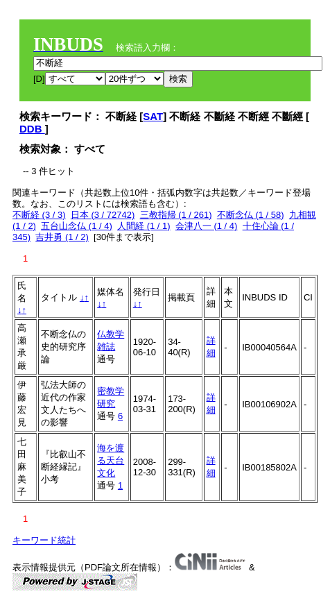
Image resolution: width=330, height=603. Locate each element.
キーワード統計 (44, 540)
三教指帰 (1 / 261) (176, 215)
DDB (32, 129)
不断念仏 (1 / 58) (250, 215)
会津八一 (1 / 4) (206, 226)
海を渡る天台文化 (110, 460)
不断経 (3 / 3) (39, 215)
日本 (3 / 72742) (103, 215)
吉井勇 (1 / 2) (62, 237)
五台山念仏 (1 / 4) (76, 226)
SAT (153, 116)
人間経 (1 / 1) (144, 226)
